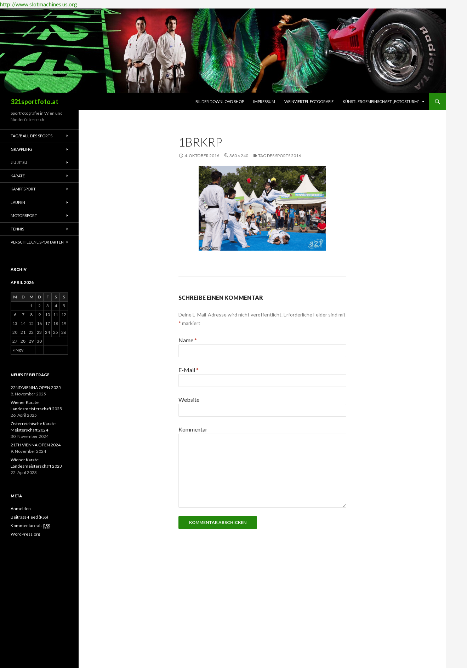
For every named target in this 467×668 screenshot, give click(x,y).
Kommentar (192, 429)
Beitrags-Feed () (29, 517)
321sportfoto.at (34, 101)
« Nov (18, 350)
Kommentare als (30, 526)
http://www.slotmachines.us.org (38, 4)
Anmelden (21, 508)
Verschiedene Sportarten (37, 242)
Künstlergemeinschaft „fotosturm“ (381, 101)
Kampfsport (23, 189)
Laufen (18, 202)
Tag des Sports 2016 (279, 155)
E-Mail (188, 369)
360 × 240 (238, 155)
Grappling (21, 149)
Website (188, 399)
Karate (18, 175)
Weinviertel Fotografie (309, 101)
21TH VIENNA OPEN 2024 (36, 444)
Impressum (264, 101)
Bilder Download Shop (219, 101)
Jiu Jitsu (19, 162)
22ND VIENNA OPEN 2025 (36, 387)
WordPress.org (25, 534)
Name (187, 340)
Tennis (17, 229)
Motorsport (24, 215)
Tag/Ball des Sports (31, 135)
